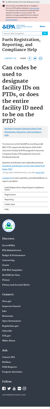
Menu (42, 26)
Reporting (9, 199)
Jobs (4, 311)
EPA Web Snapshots (12, 270)
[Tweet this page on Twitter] (35, 58)
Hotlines (6, 362)
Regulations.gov (10, 326)
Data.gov (6, 301)
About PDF (40, 172)
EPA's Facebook (4, 388)
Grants (5, 265)
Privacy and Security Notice (16, 285)
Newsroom (7, 316)
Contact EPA (8, 357)
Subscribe (7, 331)
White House (8, 341)
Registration (10, 194)
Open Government (11, 321)
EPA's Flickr (19, 388)
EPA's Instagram (24, 388)
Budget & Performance (13, 255)
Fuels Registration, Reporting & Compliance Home (24, 188)
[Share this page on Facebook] (30, 58)
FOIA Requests (9, 367)
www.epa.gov (34, 8)
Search (45, 33)
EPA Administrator (11, 250)
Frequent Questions (12, 372)
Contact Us (10, 58)
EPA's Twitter (9, 388)
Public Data (10, 204)
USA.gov (6, 336)
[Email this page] (41, 58)
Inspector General (11, 306)
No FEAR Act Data (11, 275)
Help (7, 209)
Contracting (8, 260)
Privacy (6, 280)
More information (11, 20)
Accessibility (8, 245)
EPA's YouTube (14, 388)
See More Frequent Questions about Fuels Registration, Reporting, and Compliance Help (23, 132)
